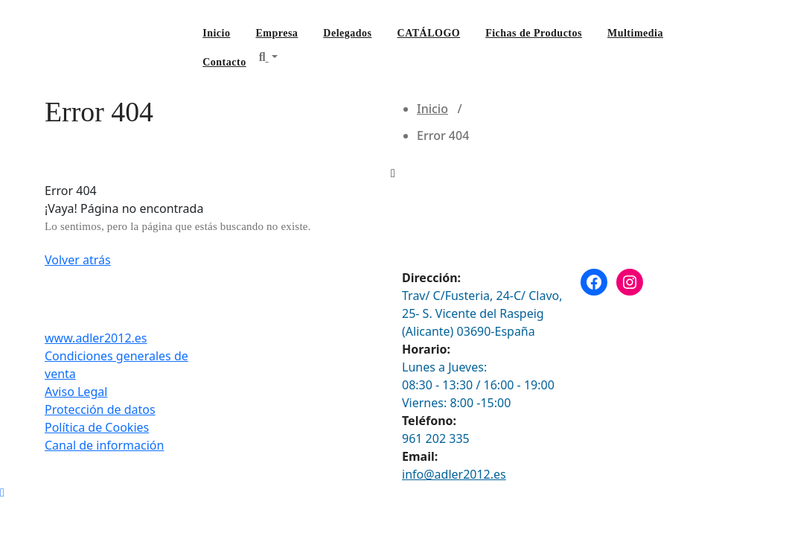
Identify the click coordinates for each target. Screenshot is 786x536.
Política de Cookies (97, 427)
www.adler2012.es (96, 338)
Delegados (347, 33)
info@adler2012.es (454, 474)
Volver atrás (78, 260)
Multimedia (635, 33)
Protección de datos (100, 409)
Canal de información (104, 445)
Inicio (216, 33)
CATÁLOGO (429, 33)
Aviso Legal (76, 391)
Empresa (276, 33)
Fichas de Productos (533, 33)
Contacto (224, 62)
